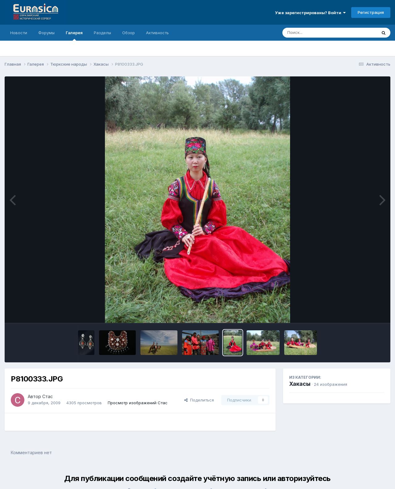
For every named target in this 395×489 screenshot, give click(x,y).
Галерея (74, 35)
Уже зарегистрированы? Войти (310, 12)
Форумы (46, 32)
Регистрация (371, 12)
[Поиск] (317, 33)
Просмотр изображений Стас (138, 402)
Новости (18, 32)
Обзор (128, 32)
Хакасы (299, 384)
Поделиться (199, 399)
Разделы (102, 32)
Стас (47, 396)
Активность (157, 32)
